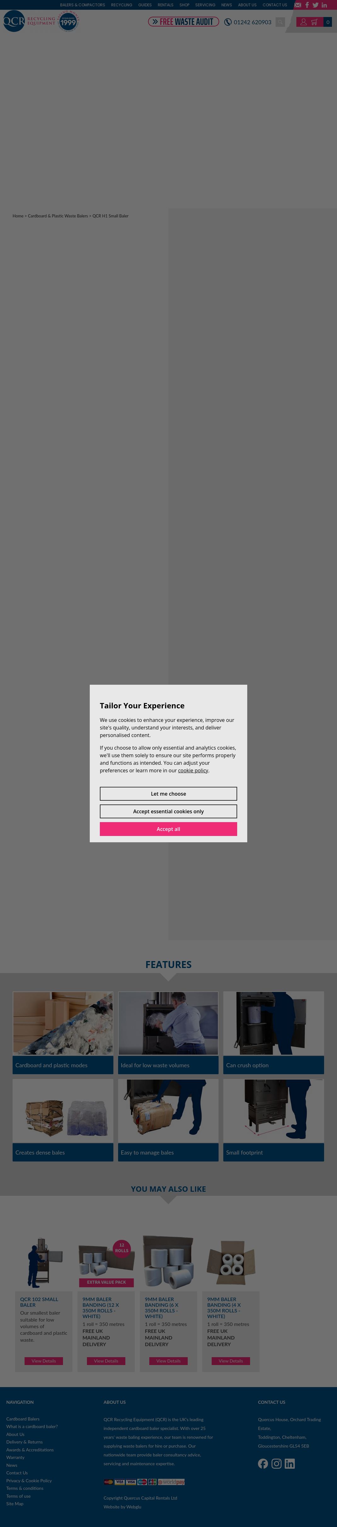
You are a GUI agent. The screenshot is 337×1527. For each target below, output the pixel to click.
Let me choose (168, 793)
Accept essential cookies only (168, 811)
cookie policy (193, 770)
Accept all (168, 829)
